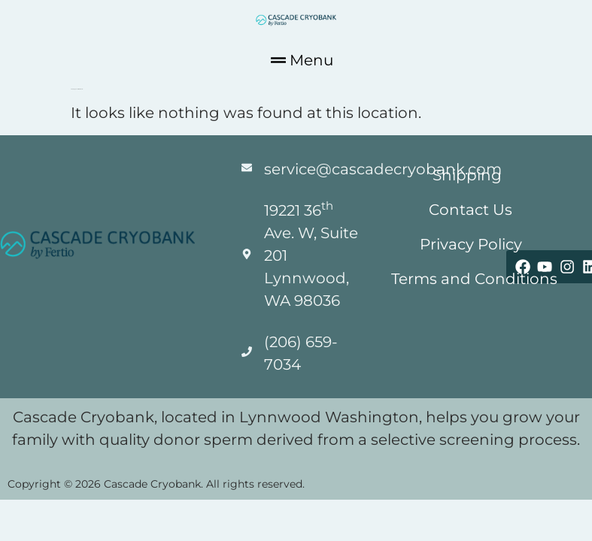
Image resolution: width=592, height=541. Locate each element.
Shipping (467, 175)
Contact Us (471, 210)
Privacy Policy (471, 244)
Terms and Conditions (475, 279)
